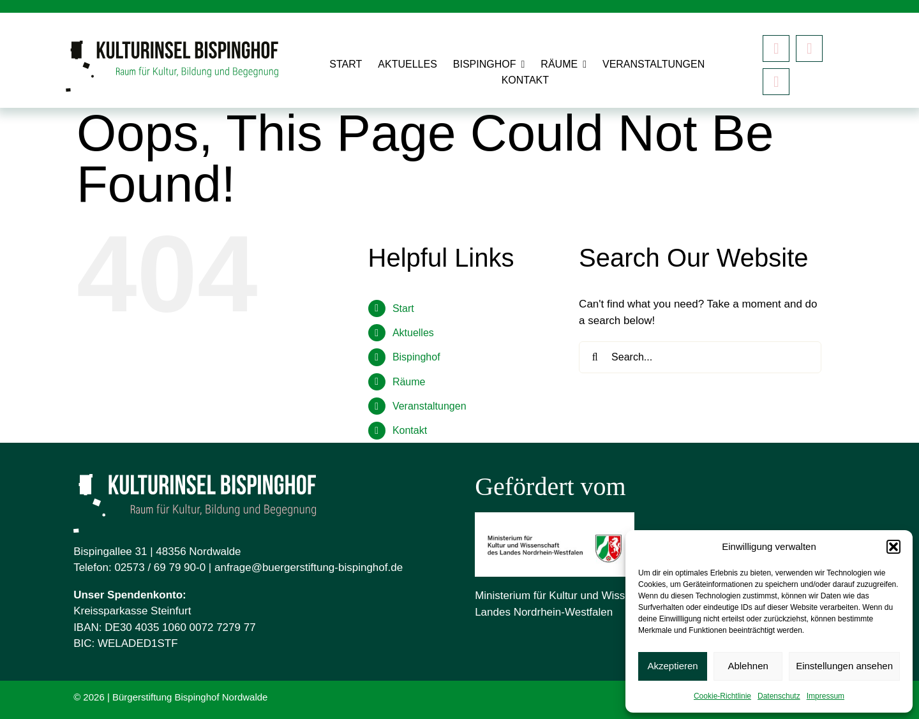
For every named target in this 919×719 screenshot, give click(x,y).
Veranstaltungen (429, 406)
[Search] (595, 357)
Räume (409, 381)
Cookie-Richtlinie (722, 696)
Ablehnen (748, 665)
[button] (893, 546)
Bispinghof (416, 357)
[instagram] (809, 48)
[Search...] (700, 357)
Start (403, 308)
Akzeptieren (672, 665)
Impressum (825, 696)
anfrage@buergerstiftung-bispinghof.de (308, 567)
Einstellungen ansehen (844, 665)
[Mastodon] (776, 81)
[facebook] (776, 48)
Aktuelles (413, 332)
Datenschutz (779, 696)
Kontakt (409, 430)
